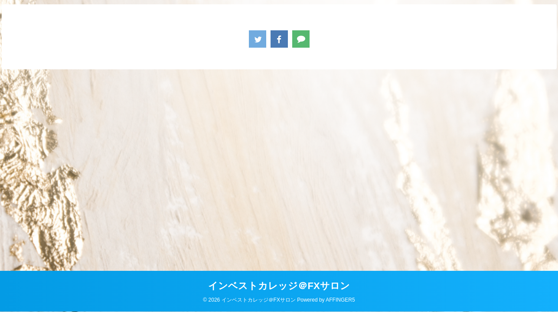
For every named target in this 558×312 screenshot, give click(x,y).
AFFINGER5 (340, 300)
